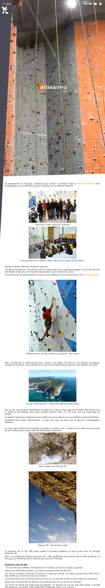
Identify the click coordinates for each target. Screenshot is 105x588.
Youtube (95, 4)
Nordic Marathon (91, 274)
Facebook (100, 4)
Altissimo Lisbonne (85, 183)
